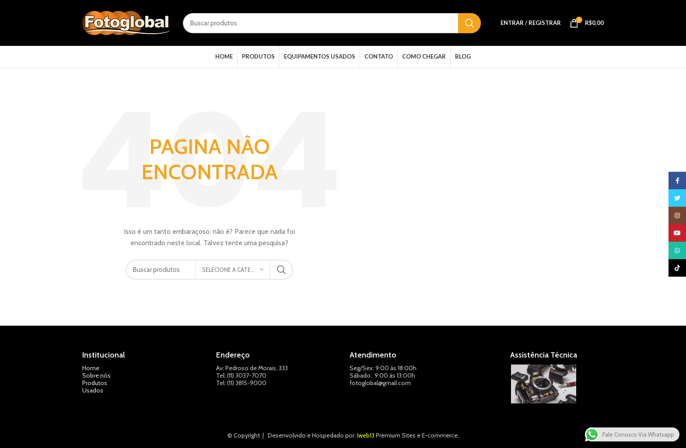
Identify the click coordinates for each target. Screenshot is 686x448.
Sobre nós (96, 375)
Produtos (94, 383)
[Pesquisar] (332, 23)
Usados (92, 390)
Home (90, 368)
